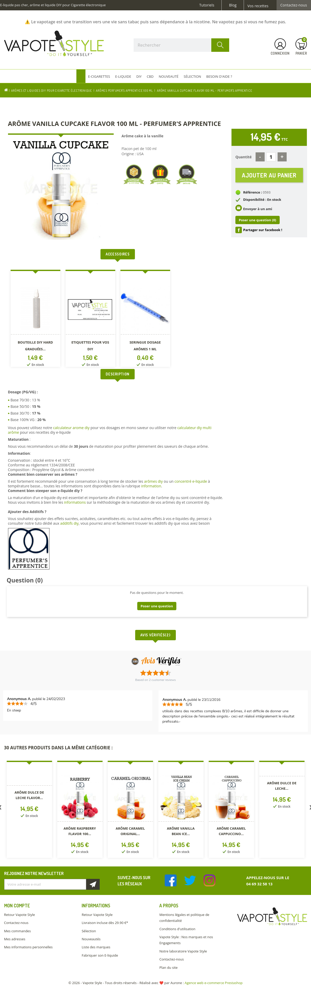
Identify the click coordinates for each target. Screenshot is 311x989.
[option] (35, 319)
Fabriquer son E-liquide (100, 955)
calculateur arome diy (71, 427)
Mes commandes (17, 931)
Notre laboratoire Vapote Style (183, 951)
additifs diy (69, 523)
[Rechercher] (181, 45)
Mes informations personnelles (28, 947)
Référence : (252, 192)
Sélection (89, 931)
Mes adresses (14, 939)
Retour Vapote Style (19, 914)
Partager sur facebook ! (262, 229)
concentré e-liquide (191, 481)
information (151, 485)
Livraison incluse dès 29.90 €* (105, 922)
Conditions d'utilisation (177, 929)
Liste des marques (96, 947)
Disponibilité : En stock (262, 199)
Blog (232, 5)
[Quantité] (271, 156)
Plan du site (168, 967)
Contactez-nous (293, 5)
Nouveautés (91, 939)
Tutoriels (206, 5)
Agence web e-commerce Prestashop (214, 982)
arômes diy (153, 481)
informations (75, 502)
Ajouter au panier (269, 175)
